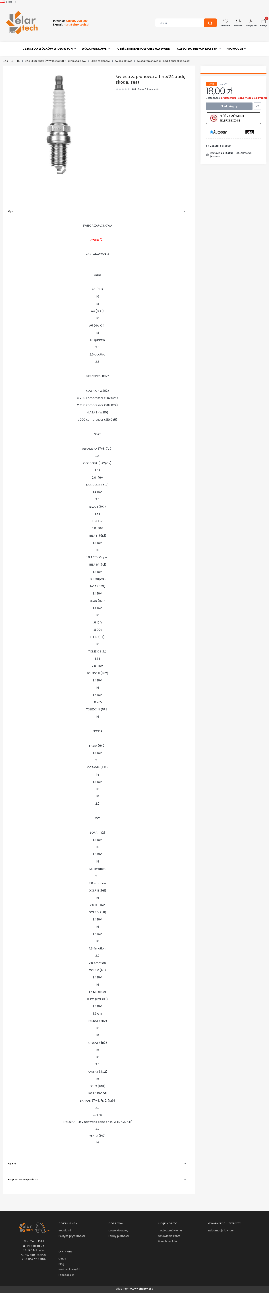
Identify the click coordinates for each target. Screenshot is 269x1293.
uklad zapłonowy (100, 61)
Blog (61, 1264)
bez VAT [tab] (223, 84)
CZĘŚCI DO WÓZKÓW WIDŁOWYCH (44, 61)
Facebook (65, 1275)
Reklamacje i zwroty (221, 1230)
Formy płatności (118, 1236)
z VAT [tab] (211, 84)
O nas (62, 1258)
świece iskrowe (123, 61)
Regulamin (66, 1230)
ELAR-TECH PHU (11, 61)
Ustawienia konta (169, 1236)
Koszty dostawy (118, 1230)
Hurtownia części (69, 1269)
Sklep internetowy (133, 1288)
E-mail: (71, 24)
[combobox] (177, 23)
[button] (210, 22)
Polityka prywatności (72, 1236)
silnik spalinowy (77, 61)
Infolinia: (70, 21)
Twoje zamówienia (170, 1230)
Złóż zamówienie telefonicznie (227, 118)
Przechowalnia (167, 1241)
